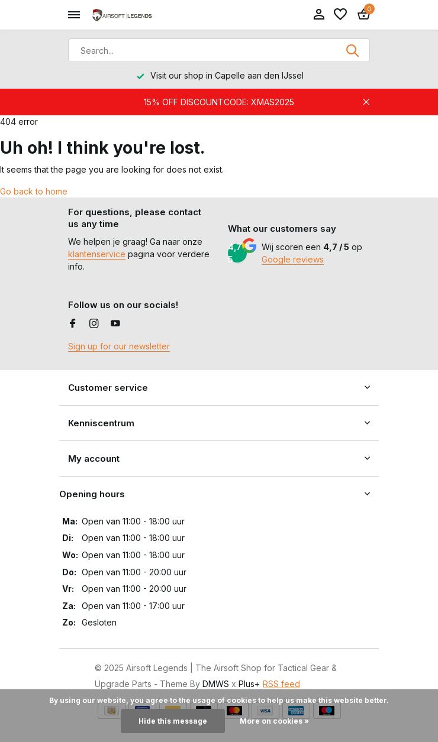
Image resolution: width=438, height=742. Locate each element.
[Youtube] (115, 324)
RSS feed (281, 684)
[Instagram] (94, 324)
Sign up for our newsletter (119, 346)
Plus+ (249, 684)
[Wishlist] (340, 15)
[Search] (219, 50)
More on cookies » (274, 721)
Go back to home (33, 191)
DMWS (215, 684)
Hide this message (173, 721)
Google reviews (293, 259)
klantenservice (96, 254)
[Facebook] (73, 324)
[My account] (318, 14)
